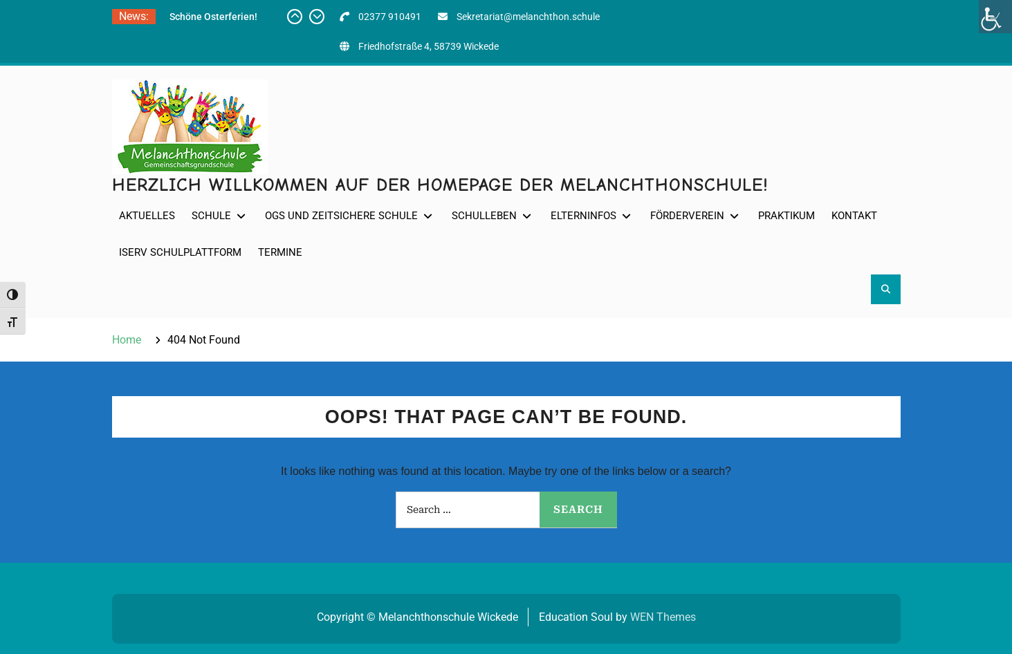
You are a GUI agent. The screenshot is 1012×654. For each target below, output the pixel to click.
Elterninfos (583, 215)
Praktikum (786, 215)
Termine (280, 252)
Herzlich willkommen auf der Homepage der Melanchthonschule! (440, 185)
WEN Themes (663, 617)
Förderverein (687, 215)
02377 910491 (389, 16)
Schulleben (484, 215)
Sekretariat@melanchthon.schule (528, 16)
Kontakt (854, 215)
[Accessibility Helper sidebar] (995, 16)
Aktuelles (147, 215)
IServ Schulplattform (180, 252)
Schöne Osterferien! (213, 16)
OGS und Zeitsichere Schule (341, 215)
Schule (211, 215)
